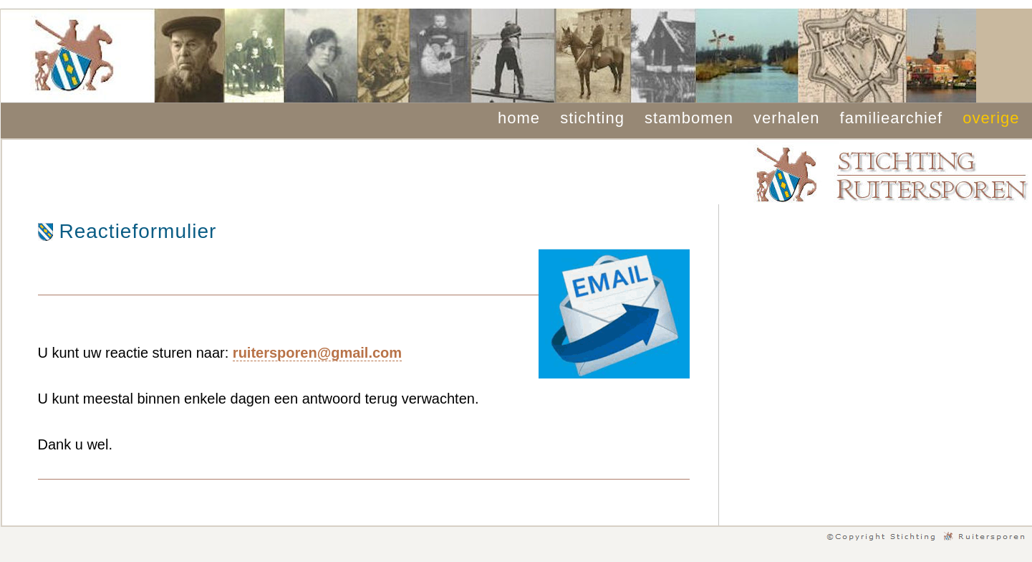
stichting (592, 118)
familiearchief (891, 118)
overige (991, 118)
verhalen (786, 118)
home (519, 118)
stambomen (689, 118)
